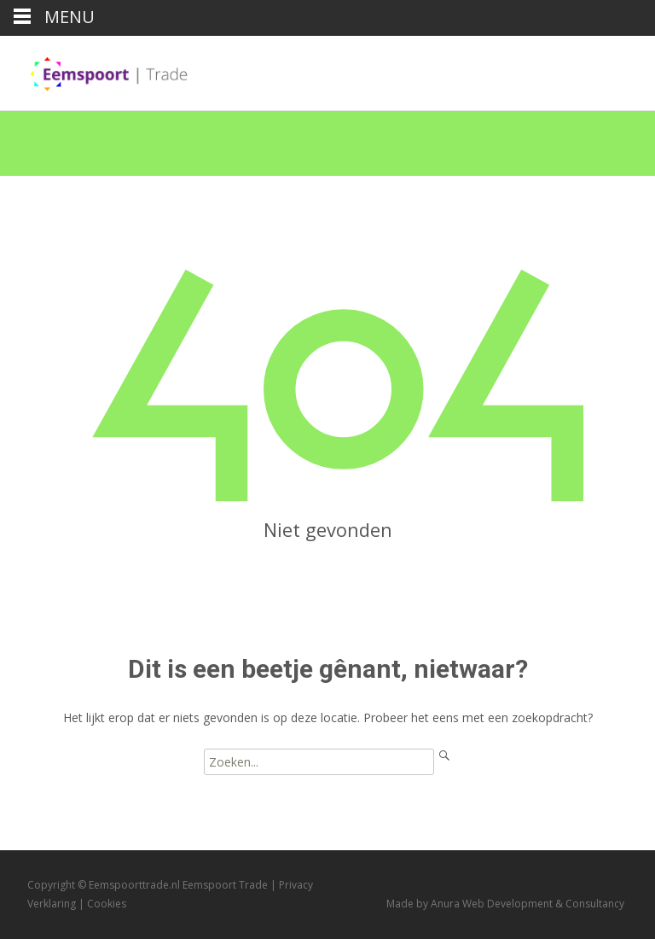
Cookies (106, 903)
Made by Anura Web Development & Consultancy (505, 903)
